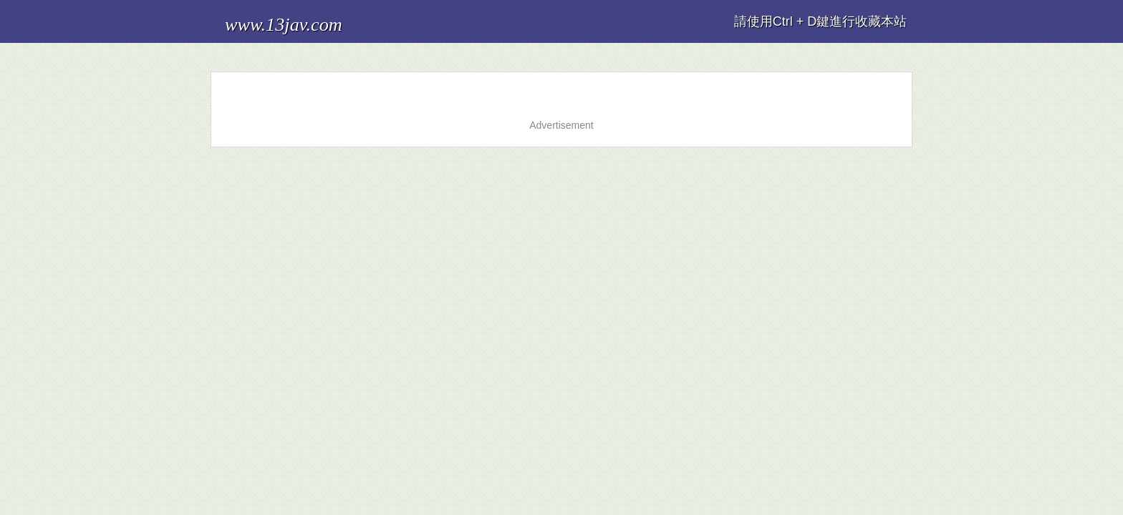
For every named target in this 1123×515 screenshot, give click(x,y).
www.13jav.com (266, 17)
